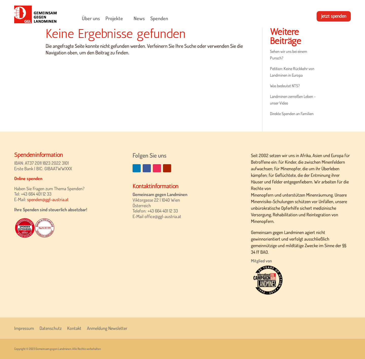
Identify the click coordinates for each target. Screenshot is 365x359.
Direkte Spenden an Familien (292, 113)
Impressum (24, 327)
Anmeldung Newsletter (107, 327)
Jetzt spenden (333, 16)
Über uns (91, 18)
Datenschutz (51, 327)
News (139, 18)
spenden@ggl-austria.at (48, 199)
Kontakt (74, 327)
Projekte (114, 18)
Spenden (159, 18)
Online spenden (28, 178)
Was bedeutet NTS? (285, 85)
